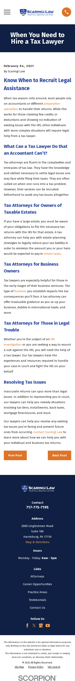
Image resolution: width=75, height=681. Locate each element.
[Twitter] (34, 625)
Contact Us (37, 607)
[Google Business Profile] (41, 625)
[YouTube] (48, 625)
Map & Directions (37, 542)
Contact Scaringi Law (47, 432)
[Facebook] (27, 625)
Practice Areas (37, 592)
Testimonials (37, 600)
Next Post (59, 455)
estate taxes (52, 253)
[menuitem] (19, 667)
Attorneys (37, 576)
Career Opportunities (37, 584)
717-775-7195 (37, 507)
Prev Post (15, 455)
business (20, 291)
